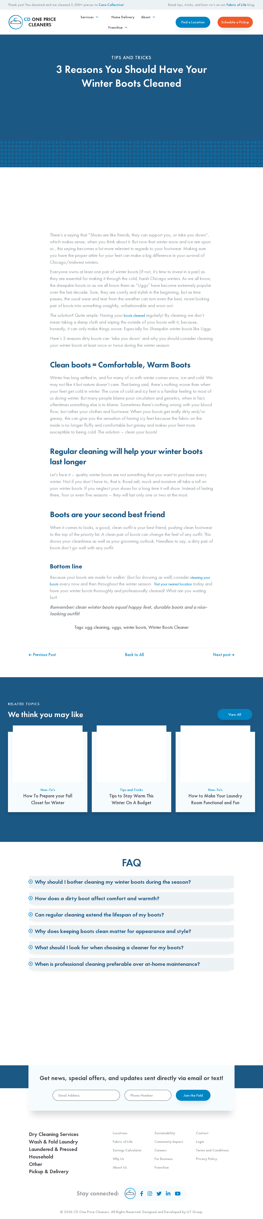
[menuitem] (83, 24)
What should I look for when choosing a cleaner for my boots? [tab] (128, 996)
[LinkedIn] (167, 1193)
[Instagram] (151, 1193)
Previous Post (43, 675)
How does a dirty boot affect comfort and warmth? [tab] (114, 919)
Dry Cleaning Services (58, 1128)
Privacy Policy (206, 1151)
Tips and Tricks (131, 813)
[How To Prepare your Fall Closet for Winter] (47, 791)
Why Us (118, 1151)
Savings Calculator (127, 1143)
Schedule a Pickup (235, 24)
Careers (160, 1143)
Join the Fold (193, 1088)
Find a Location (193, 24)
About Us (120, 1160)
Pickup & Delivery (53, 1171)
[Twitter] (159, 1193)
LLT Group (194, 1211)
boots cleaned (137, 336)
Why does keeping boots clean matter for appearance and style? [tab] (133, 970)
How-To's (48, 813)
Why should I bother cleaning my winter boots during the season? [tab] (133, 893)
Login (200, 1134)
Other (37, 1162)
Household (43, 1154)
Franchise (161, 1160)
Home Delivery (110, 24)
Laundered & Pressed (57, 1145)
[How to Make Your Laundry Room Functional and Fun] (215, 791)
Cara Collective (111, 4)
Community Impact (168, 1134)
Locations (120, 1125)
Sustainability (164, 1125)
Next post (222, 675)
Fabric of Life (236, 4)
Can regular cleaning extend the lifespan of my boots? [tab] (118, 945)
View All (234, 735)
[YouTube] (176, 1193)
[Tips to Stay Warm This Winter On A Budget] (131, 791)
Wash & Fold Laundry (58, 1136)
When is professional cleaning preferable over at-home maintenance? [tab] (119, 1025)
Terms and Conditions (212, 1143)
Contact (202, 1125)
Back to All (134, 675)
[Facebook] (144, 1193)
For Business (163, 1151)
